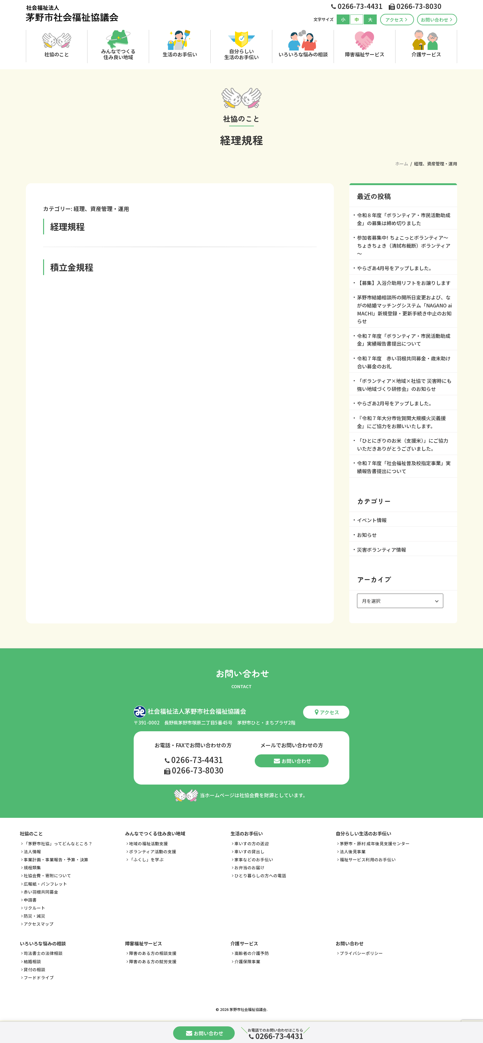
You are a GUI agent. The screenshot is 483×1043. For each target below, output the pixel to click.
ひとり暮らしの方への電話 (260, 874)
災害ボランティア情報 (381, 549)
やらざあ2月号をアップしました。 (395, 403)
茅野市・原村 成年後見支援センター (375, 842)
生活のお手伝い (180, 54)
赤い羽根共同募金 (41, 890)
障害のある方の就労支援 (153, 960)
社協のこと (56, 54)
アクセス (396, 19)
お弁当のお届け (249, 866)
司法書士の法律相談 (43, 952)
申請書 (30, 898)
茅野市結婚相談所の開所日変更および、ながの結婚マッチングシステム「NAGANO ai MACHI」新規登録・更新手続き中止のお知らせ (404, 309)
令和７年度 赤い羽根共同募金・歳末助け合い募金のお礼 (404, 362)
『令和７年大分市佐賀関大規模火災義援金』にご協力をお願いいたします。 (401, 422)
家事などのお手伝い (253, 858)
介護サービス (426, 54)
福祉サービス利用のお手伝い (368, 858)
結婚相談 (32, 960)
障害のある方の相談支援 (153, 952)
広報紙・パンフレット (45, 882)
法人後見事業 (353, 850)
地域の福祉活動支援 (148, 842)
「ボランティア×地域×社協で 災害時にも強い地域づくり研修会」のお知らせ (404, 384)
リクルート (34, 906)
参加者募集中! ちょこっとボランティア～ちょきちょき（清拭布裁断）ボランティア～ (403, 245)
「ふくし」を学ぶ (146, 858)
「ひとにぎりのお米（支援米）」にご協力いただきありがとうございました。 (402, 444)
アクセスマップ (39, 922)
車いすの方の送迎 (251, 842)
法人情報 (32, 850)
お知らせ (367, 534)
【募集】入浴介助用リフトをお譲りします (404, 282)
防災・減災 (34, 914)
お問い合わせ (436, 19)
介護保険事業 (247, 960)
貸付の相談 (34, 968)
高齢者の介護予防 (251, 952)
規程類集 (32, 866)
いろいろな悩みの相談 (303, 54)
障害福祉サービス (364, 54)
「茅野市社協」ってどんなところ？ (58, 842)
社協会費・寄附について (47, 874)
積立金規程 (71, 267)
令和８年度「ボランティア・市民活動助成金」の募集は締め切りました (403, 219)
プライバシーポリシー (361, 952)
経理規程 (67, 226)
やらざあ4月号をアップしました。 (395, 268)
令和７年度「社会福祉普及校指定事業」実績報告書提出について (404, 467)
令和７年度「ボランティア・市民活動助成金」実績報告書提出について (403, 339)
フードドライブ (39, 976)
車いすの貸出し (249, 850)
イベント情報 (372, 520)
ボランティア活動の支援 (152, 850)
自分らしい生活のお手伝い (241, 53)
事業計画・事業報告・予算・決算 (56, 858)
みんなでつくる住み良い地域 (118, 53)
